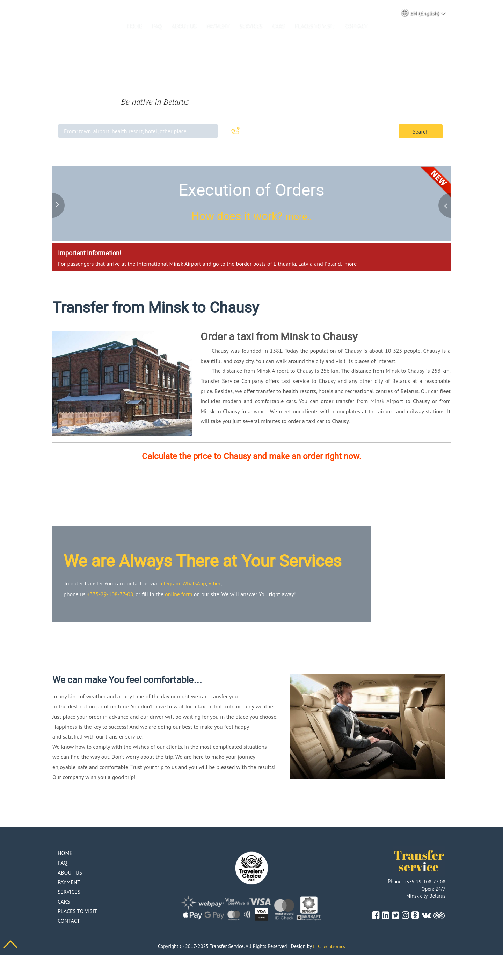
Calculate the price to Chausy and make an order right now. (251, 456)
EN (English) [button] (423, 12)
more (350, 263)
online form (180, 593)
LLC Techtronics (329, 945)
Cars (278, 26)
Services (251, 26)
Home (134, 26)
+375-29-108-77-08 (110, 593)
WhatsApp (194, 582)
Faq (157, 26)
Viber (215, 582)
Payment (217, 26)
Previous (59, 205)
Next (444, 205)
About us (184, 26)
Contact (356, 26)
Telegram (170, 582)
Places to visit (315, 26)
